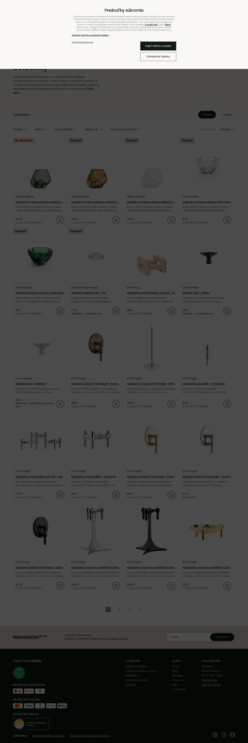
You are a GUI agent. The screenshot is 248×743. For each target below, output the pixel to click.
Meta (168, 24)
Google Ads (151, 24)
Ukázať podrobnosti (82, 42)
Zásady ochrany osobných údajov (90, 35)
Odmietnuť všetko (158, 56)
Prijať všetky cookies (158, 46)
